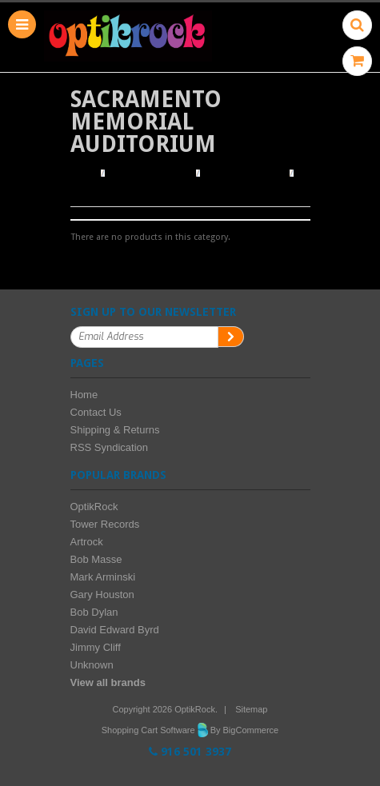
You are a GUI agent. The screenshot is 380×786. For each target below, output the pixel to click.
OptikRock (94, 507)
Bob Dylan (94, 612)
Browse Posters (151, 173)
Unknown (92, 665)
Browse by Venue (245, 173)
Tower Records (105, 524)
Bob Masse (96, 559)
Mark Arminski (103, 577)
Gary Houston (102, 594)
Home (83, 173)
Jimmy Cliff (95, 647)
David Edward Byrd (114, 630)
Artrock (86, 542)
